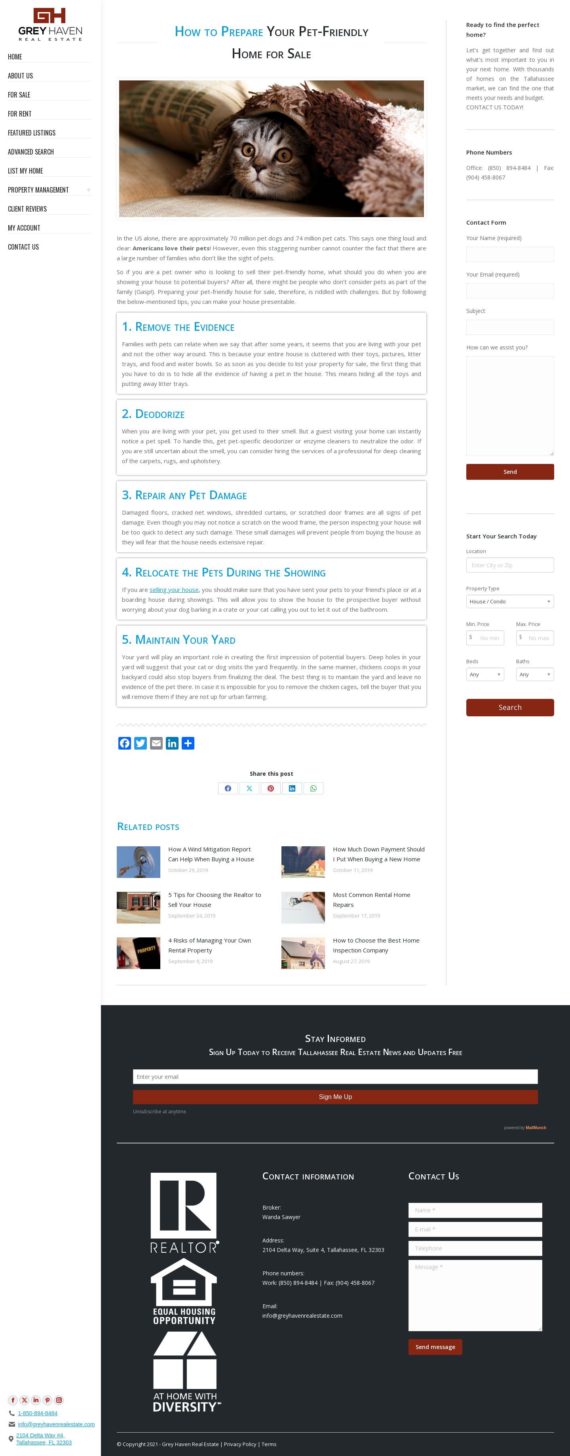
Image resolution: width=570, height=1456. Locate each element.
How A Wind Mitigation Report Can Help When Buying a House (211, 854)
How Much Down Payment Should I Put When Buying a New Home (379, 854)
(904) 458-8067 (485, 177)
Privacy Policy (240, 1444)
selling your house (174, 589)
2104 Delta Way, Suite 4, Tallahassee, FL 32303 (323, 1250)
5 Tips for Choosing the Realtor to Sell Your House (214, 899)
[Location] (510, 564)
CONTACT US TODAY (494, 107)
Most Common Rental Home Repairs (371, 899)
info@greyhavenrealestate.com (56, 1424)
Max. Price (528, 624)
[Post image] (138, 862)
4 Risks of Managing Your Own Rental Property (209, 945)
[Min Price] (485, 637)
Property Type (483, 588)
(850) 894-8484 (509, 168)
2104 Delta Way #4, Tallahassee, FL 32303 (44, 1439)
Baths (523, 661)
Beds (472, 661)
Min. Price (477, 624)
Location (476, 551)
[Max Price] (535, 637)
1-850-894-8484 (38, 1413)
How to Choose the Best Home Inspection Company (376, 945)
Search (510, 707)
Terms (269, 1444)
